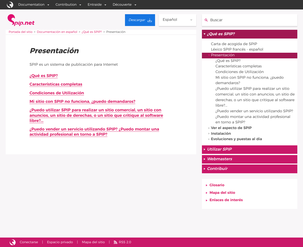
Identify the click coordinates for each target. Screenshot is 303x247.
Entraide (95, 4)
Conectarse (29, 242)
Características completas (56, 84)
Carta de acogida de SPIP (234, 44)
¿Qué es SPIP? (93, 32)
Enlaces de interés (226, 202)
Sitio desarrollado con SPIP (13, 242)
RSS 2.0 (126, 242)
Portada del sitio (21, 32)
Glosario (217, 187)
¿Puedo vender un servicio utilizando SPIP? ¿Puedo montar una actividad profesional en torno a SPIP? (95, 133)
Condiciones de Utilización (57, 93)
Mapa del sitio (222, 195)
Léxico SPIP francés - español (237, 50)
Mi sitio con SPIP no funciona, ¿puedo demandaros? (83, 102)
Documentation (31, 4)
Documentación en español (57, 32)
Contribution (66, 4)
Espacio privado (60, 242)
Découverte (122, 4)
